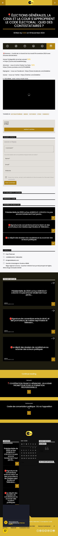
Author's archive (29, 129)
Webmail (13, 528)
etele (39, 114)
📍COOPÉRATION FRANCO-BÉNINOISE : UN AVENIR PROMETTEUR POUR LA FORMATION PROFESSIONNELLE (29, 385)
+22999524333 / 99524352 (14, 257)
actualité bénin (16, 114)
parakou (46, 114)
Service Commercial (44, 526)
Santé (5, 209)
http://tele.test (10, 254)
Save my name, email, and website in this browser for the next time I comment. (31, 177)
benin (26, 114)
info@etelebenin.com (12, 260)
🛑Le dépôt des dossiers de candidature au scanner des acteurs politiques (29, 239)
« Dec (22, 462)
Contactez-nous (25, 528)
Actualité (29, 11)
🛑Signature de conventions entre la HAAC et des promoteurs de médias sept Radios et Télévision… (29, 226)
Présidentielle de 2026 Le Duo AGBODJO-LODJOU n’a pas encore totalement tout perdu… (29, 213)
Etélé (24, 33)
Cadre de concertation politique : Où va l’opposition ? (29, 407)
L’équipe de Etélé (30, 526)
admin (6, 303)
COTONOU (32, 114)
